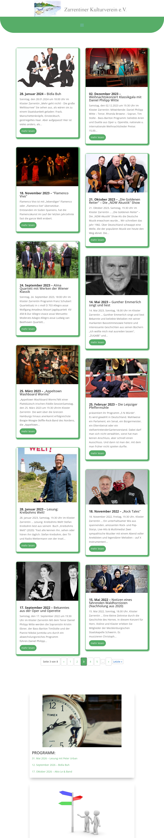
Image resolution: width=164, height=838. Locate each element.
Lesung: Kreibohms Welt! (39, 510)
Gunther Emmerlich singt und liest (115, 303)
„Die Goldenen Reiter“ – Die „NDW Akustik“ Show (114, 201)
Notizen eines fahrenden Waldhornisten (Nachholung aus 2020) (110, 603)
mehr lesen (28, 131)
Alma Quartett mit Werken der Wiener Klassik (44, 288)
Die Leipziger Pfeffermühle (113, 406)
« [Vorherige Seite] (63, 661)
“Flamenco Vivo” (44, 194)
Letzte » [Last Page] (117, 661)
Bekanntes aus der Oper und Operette (44, 609)
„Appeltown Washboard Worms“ (41, 392)
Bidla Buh (40, 94)
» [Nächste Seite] (108, 661)
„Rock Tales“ (115, 511)
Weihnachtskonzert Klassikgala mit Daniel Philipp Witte (115, 97)
